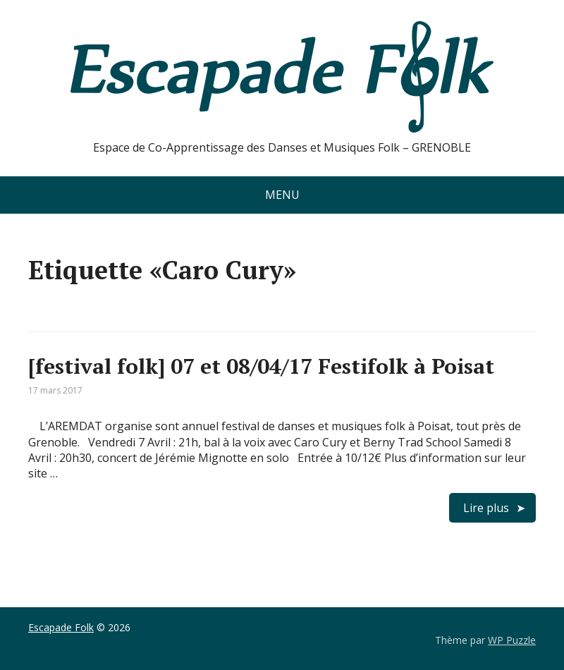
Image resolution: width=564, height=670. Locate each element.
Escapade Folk (61, 627)
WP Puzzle (512, 640)
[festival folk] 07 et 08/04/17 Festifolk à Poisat (261, 366)
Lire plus (486, 508)
